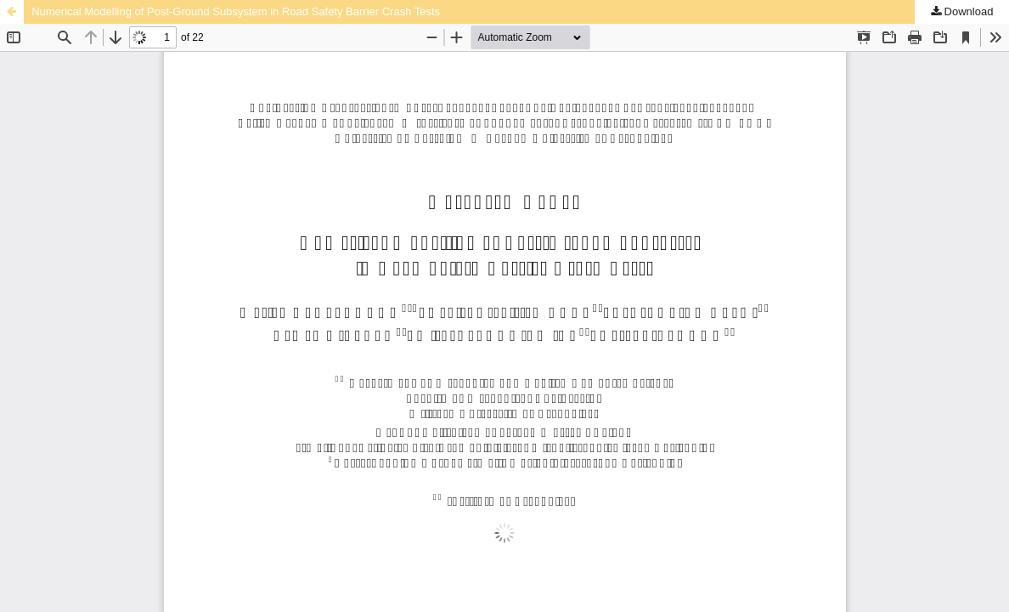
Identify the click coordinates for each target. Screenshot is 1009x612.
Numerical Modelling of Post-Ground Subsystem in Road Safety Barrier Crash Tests (235, 11)
